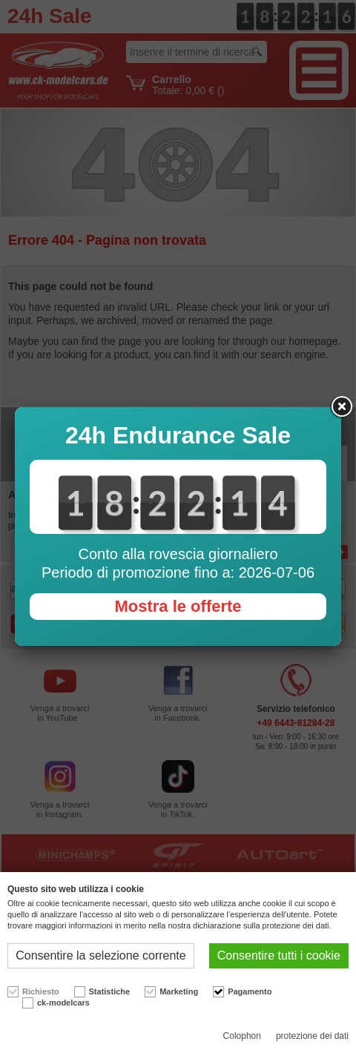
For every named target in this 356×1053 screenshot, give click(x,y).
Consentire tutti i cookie (278, 955)
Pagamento (249, 991)
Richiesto (40, 991)
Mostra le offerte (177, 606)
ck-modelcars (63, 1002)
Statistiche (110, 991)
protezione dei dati (312, 1036)
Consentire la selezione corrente (100, 955)
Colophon (242, 1036)
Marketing (178, 991)
